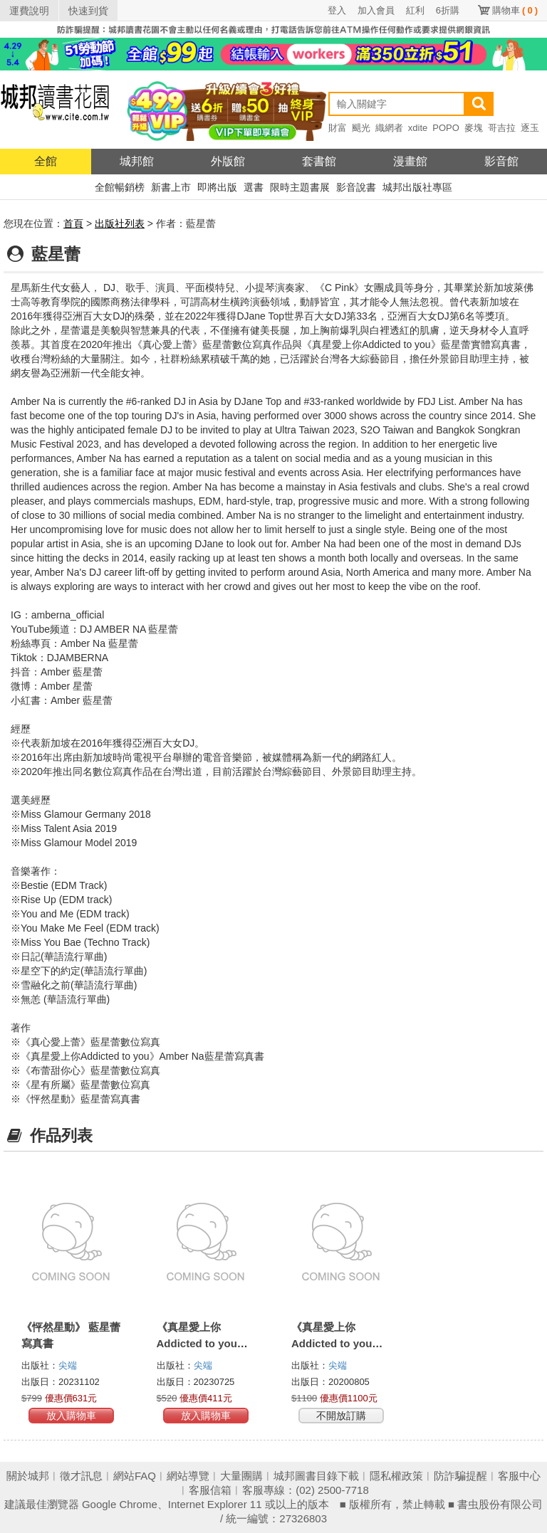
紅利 (415, 10)
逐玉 (530, 127)
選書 (254, 187)
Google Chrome (119, 1504)
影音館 (501, 161)
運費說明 (29, 10)
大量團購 (241, 1476)
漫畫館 (410, 161)
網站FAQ (134, 1476)
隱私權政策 (396, 1476)
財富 (337, 127)
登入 (337, 10)
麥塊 (473, 127)
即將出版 (217, 187)
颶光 (361, 127)
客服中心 (519, 1476)
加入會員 (376, 10)
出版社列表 (120, 223)
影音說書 (356, 187)
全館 (45, 161)
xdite (417, 127)
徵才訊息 (81, 1476)
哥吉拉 (502, 127)
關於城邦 (27, 1476)
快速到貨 (88, 10)
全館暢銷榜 (120, 187)
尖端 (67, 1365)
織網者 (389, 127)
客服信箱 (210, 1490)
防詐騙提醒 (460, 1476)
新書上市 (171, 187)
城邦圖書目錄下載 (316, 1476)
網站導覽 (188, 1476)
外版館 (228, 161)
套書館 (319, 161)
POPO (445, 127)
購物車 (515, 10)
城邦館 (137, 161)
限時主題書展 (300, 187)
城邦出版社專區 (417, 187)
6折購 (447, 10)
